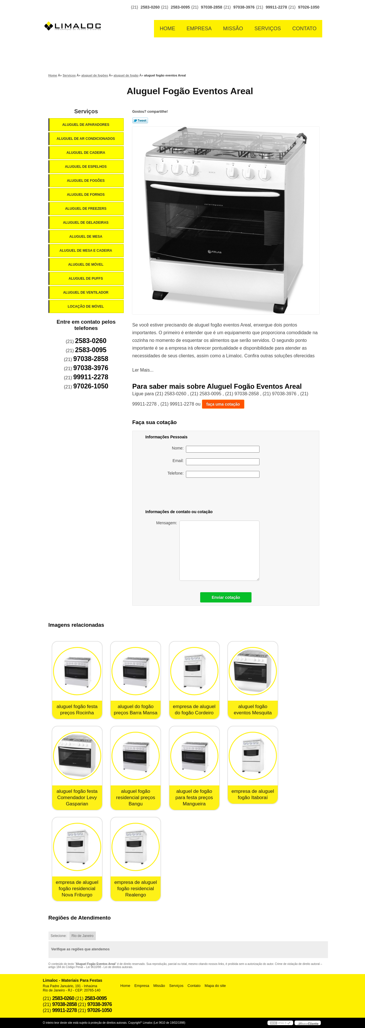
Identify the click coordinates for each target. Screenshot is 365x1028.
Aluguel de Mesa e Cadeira (86, 251)
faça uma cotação (223, 404)
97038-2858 (211, 7)
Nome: (215, 449)
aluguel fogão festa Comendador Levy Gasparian (77, 798)
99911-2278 (276, 7)
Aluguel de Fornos (86, 195)
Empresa (199, 28)
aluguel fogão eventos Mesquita (253, 709)
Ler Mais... (143, 370)
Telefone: (213, 474)
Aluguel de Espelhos (86, 167)
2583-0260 (150, 7)
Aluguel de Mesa (86, 237)
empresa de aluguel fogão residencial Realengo (135, 889)
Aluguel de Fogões (86, 181)
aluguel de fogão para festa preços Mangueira (194, 798)
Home (167, 28)
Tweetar (140, 120)
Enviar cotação (226, 597)
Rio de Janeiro (83, 936)
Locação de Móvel (86, 307)
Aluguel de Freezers (86, 209)
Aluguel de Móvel (86, 265)
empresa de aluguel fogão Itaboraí (253, 794)
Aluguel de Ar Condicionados (86, 139)
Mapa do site (215, 985)
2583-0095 (180, 7)
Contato (304, 28)
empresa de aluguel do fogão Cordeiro (194, 709)
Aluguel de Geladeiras (86, 223)
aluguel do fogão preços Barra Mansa (135, 709)
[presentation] (219, 494)
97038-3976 (244, 7)
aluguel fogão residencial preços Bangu (135, 798)
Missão (233, 28)
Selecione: (59, 936)
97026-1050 (308, 7)
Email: (216, 461)
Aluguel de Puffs (86, 279)
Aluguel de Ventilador (86, 293)
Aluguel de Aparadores (86, 125)
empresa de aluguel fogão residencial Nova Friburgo (77, 889)
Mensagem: (207, 551)
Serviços (267, 28)
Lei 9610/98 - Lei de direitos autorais (109, 967)
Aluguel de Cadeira (86, 153)
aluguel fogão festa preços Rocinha (77, 709)
